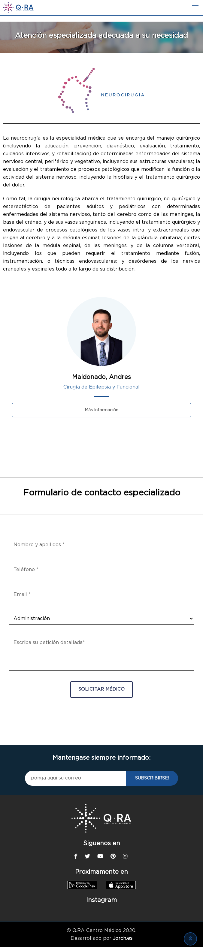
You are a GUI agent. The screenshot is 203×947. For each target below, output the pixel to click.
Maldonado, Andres (101, 377)
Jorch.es (122, 938)
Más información (101, 410)
